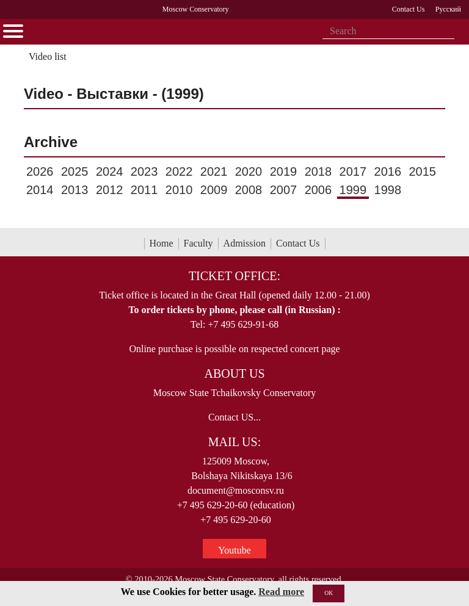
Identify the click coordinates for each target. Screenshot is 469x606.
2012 (109, 190)
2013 (75, 190)
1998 (388, 190)
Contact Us (298, 243)
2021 (214, 171)
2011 (144, 190)
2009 (214, 190)
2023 (144, 171)
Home (161, 243)
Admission (245, 243)
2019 (283, 171)
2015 (422, 171)
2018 (318, 171)
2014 (40, 190)
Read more (281, 591)
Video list (48, 56)
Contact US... (234, 417)
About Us (234, 373)
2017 (353, 171)
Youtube (234, 550)
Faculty (198, 243)
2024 (109, 171)
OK (328, 593)
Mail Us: (234, 442)
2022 (179, 171)
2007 (283, 190)
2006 (318, 190)
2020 (249, 171)
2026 (40, 171)
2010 (179, 190)
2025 (75, 171)
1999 (353, 190)
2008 (249, 190)
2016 (388, 171)
